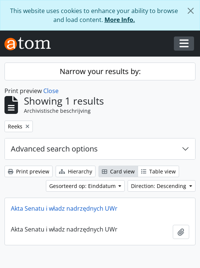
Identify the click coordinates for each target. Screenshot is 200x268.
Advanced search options (54, 149)
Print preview (28, 171)
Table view (158, 171)
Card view (118, 171)
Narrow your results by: (100, 71)
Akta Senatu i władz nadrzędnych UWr (64, 208)
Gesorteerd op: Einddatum (83, 185)
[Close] (191, 10)
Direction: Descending (159, 185)
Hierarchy (75, 171)
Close (51, 91)
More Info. (119, 20)
